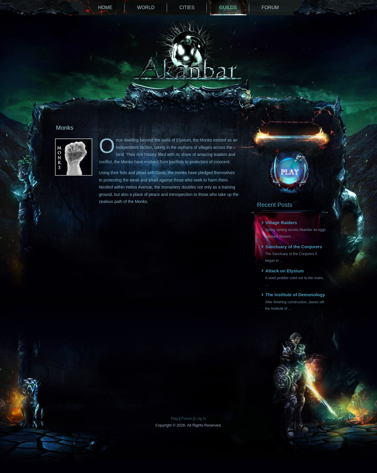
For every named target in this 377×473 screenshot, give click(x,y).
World (146, 7)
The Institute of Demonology (295, 294)
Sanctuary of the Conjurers (293, 246)
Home (105, 7)
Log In (201, 418)
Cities (187, 7)
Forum (270, 7)
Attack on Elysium (284, 270)
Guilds (228, 7)
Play (174, 418)
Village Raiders (281, 222)
